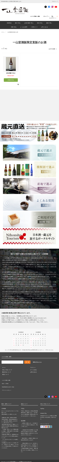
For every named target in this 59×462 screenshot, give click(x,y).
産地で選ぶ (40, 23)
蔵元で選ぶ (18, 23)
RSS (3, 381)
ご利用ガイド (34, 27)
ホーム (3, 32)
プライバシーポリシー (7, 386)
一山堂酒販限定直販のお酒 (12, 32)
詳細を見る (11, 79)
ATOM (6, 381)
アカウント (54, 1)
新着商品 (9, 23)
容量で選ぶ (14, 27)
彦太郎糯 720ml (10, 72)
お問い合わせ (44, 27)
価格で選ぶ (49, 23)
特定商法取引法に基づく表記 (9, 383)
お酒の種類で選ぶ (29, 23)
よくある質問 (23, 27)
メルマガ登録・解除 (36, 16)
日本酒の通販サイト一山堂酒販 (16, 456)
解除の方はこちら (37, 361)
